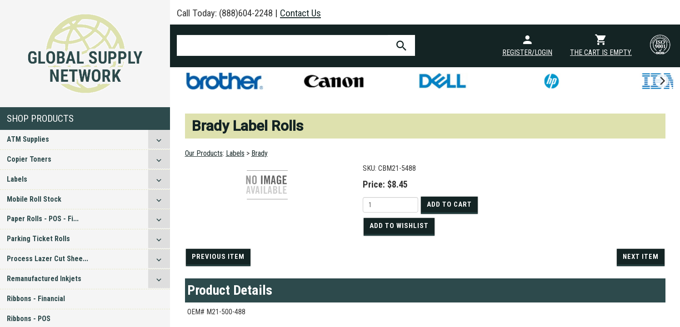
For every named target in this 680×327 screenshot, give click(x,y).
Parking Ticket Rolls (38, 238)
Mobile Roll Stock (34, 199)
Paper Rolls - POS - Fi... (43, 218)
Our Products (204, 153)
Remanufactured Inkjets (44, 278)
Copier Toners (29, 159)
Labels (17, 179)
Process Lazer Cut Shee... (47, 258)
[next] (662, 81)
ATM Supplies (28, 139)
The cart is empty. (601, 52)
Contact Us (300, 13)
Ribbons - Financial (36, 298)
